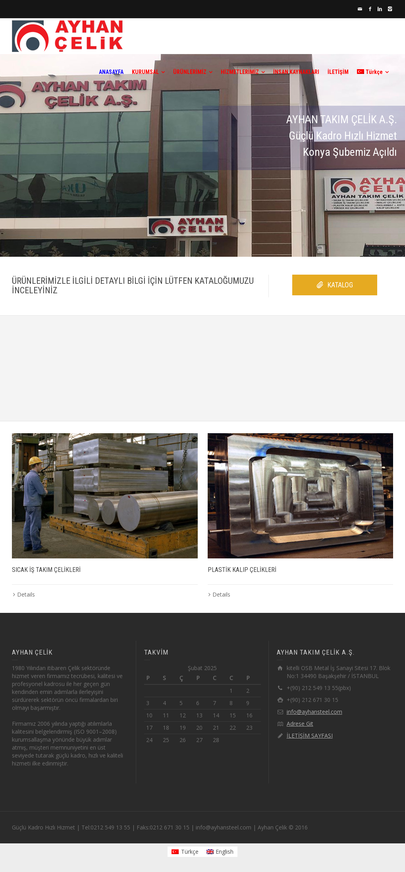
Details (26, 594)
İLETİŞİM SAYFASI (310, 735)
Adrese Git (300, 723)
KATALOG (334, 285)
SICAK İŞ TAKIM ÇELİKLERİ (46, 570)
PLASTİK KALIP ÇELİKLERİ (242, 570)
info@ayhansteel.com (314, 711)
